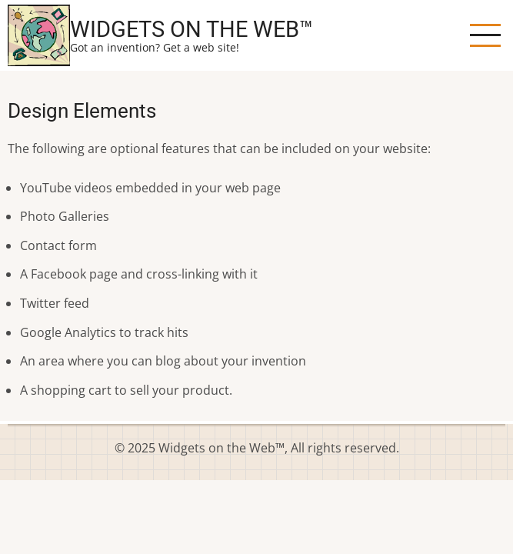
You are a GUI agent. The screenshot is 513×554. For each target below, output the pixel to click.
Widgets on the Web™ (191, 29)
